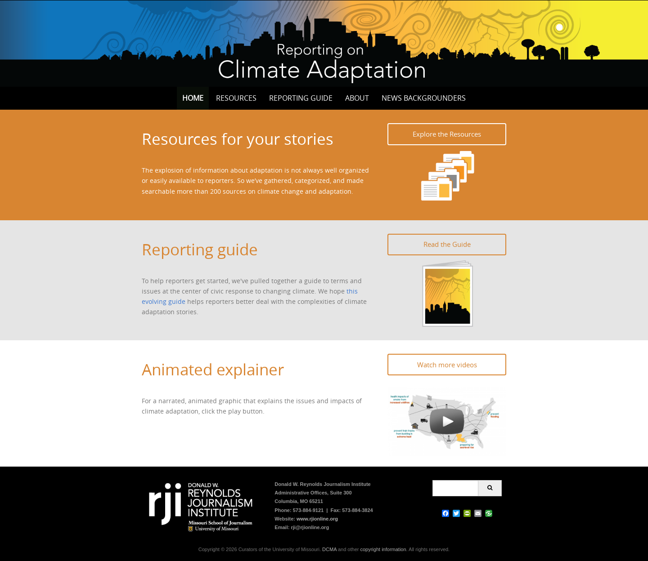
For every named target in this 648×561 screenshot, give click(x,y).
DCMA (329, 549)
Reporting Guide (301, 98)
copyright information (383, 549)
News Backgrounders (424, 98)
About (357, 98)
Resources (236, 98)
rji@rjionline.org (310, 527)
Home (192, 98)
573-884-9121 (308, 510)
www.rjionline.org (317, 518)
